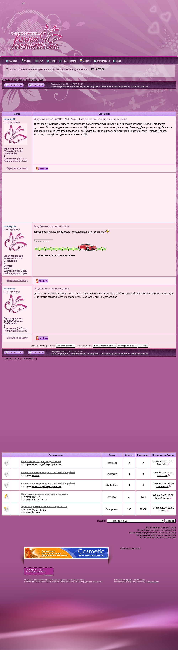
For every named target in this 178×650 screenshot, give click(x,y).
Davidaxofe (112, 474)
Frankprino (112, 463)
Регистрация (102, 61)
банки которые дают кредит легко (41, 461)
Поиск (51, 61)
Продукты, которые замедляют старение (44, 494)
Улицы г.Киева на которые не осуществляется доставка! (47, 69)
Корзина (36, 512)
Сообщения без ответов (13, 80)
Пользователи (68, 61)
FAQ (39, 61)
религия (35, 475)
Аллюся (162, 510)
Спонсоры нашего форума (115, 86)
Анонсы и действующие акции (46, 464)
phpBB (128, 580)
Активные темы (35, 80)
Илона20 (112, 497)
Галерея (11, 61)
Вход (117, 61)
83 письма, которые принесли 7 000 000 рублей (48, 472)
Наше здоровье (39, 499)
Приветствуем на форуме (84, 86)
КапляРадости (162, 498)
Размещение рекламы (130, 548)
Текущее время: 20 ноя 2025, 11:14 (67, 84)
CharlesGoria (112, 485)
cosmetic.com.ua (139, 86)
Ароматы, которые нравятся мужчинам (44, 506)
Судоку (26, 61)
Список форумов (60, 86)
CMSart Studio (152, 582)
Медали (85, 61)
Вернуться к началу (17, 168)
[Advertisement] (89, 102)
